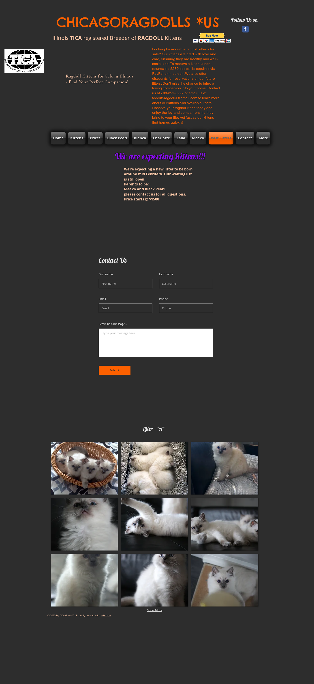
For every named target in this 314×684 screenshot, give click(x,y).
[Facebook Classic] (245, 29)
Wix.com (106, 615)
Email (102, 298)
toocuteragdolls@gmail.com (174, 98)
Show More (154, 610)
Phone (163, 298)
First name (106, 274)
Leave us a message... (113, 324)
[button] (212, 37)
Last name (166, 274)
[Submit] (114, 370)
